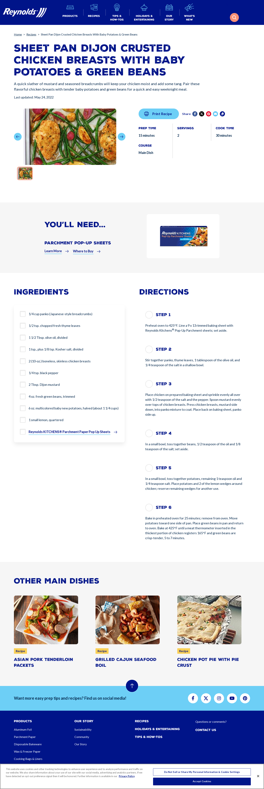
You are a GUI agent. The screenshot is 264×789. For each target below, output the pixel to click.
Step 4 (164, 433)
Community (81, 736)
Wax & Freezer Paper (27, 751)
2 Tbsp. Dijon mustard (44, 385)
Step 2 (163, 349)
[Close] (258, 776)
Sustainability (82, 729)
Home (18, 34)
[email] (216, 113)
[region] (132, 776)
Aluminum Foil (23, 729)
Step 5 (163, 467)
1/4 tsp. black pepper (43, 373)
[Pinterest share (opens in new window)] (209, 113)
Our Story (80, 744)
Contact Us (205, 730)
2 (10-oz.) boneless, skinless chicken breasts (60, 361)
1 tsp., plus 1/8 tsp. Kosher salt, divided (56, 349)
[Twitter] (202, 113)
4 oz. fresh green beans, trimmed (52, 396)
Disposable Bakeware (28, 744)
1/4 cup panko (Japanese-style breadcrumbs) (60, 314)
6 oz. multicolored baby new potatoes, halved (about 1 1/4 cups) (74, 408)
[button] (70, 12)
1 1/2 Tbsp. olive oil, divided (48, 337)
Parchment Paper (25, 736)
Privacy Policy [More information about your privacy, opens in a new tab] (127, 776)
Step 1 (163, 314)
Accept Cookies (202, 781)
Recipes (31, 34)
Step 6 (164, 507)
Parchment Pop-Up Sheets (78, 245)
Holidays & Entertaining (157, 729)
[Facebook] (195, 113)
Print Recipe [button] (158, 114)
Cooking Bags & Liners (28, 758)
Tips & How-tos (148, 737)
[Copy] (222, 113)
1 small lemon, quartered (46, 420)
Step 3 (164, 383)
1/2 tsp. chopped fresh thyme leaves (54, 326)
